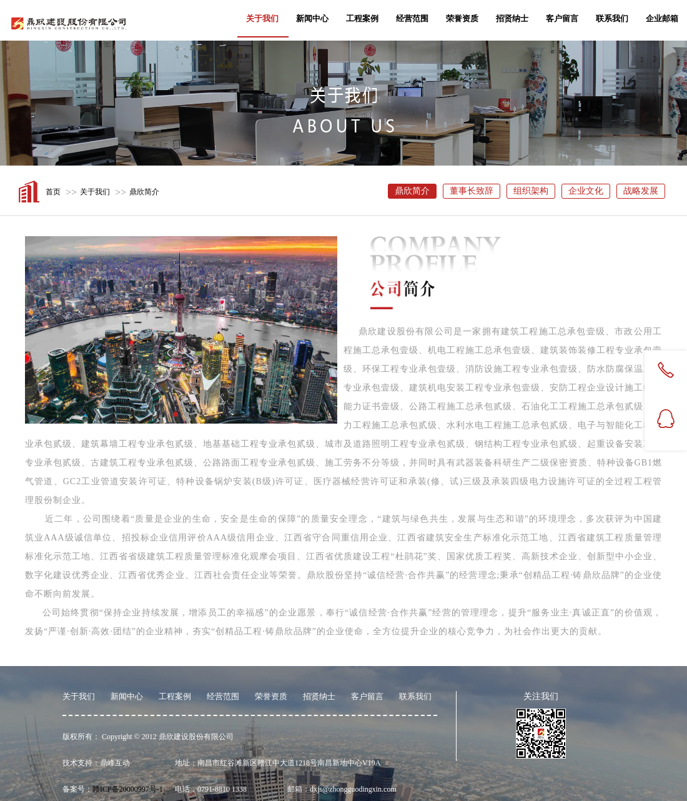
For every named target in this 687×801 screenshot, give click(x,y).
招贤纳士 (512, 18)
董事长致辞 (471, 191)
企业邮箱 (662, 18)
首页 (53, 191)
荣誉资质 (462, 18)
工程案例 (362, 18)
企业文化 (585, 191)
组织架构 (530, 191)
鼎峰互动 (115, 763)
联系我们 (612, 18)
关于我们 (262, 18)
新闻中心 (312, 18)
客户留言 (562, 18)
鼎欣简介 (144, 191)
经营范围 (412, 18)
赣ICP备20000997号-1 (127, 789)
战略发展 (640, 191)
